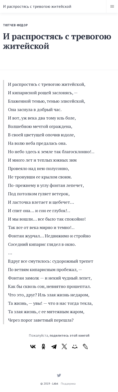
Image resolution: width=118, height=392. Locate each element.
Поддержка (68, 383)
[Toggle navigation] (112, 6)
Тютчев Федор (15, 25)
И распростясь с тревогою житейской (37, 6)
